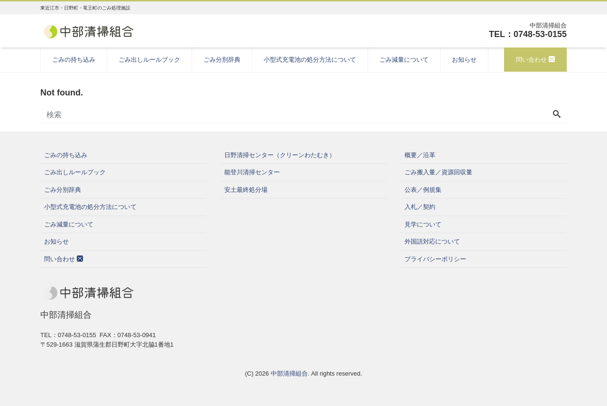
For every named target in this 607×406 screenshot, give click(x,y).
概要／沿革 (420, 155)
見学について (423, 224)
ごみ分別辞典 (221, 59)
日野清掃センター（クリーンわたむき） (279, 155)
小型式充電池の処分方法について (310, 59)
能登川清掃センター (252, 172)
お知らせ (464, 59)
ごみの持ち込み (73, 59)
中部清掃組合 (289, 373)
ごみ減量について (404, 59)
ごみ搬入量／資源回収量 (438, 172)
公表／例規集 (423, 189)
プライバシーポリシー (435, 259)
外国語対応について (432, 241)
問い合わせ (535, 59)
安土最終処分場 (245, 189)
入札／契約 (420, 206)
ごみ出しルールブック (149, 59)
